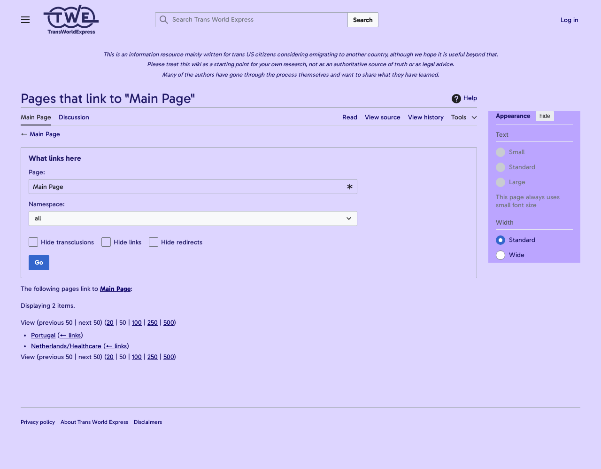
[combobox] (193, 186)
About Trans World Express (94, 422)
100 (137, 323)
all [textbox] (38, 218)
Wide (516, 254)
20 (110, 323)
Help (463, 98)
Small (516, 152)
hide (544, 116)
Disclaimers (148, 422)
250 (152, 323)
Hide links (127, 242)
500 (168, 323)
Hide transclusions (67, 242)
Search (363, 20)
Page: (37, 172)
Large (517, 182)
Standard (522, 167)
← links (70, 335)
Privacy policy (38, 422)
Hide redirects (181, 242)
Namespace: (47, 204)
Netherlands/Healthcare (66, 346)
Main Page (45, 134)
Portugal (43, 335)
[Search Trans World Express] (251, 19)
